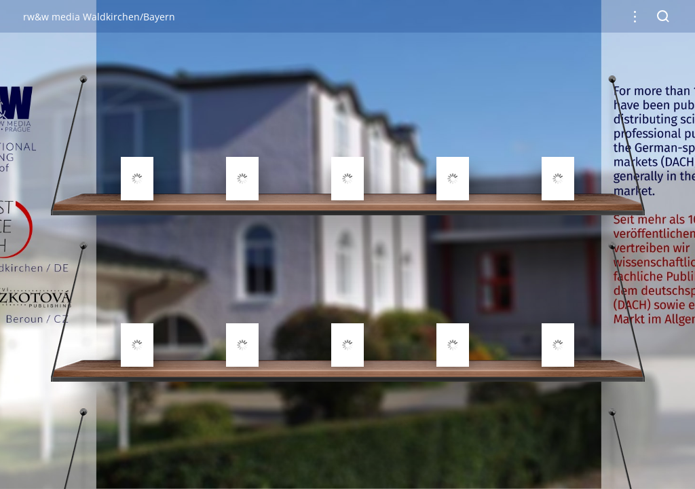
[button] (634, 16)
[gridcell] (137, 146)
